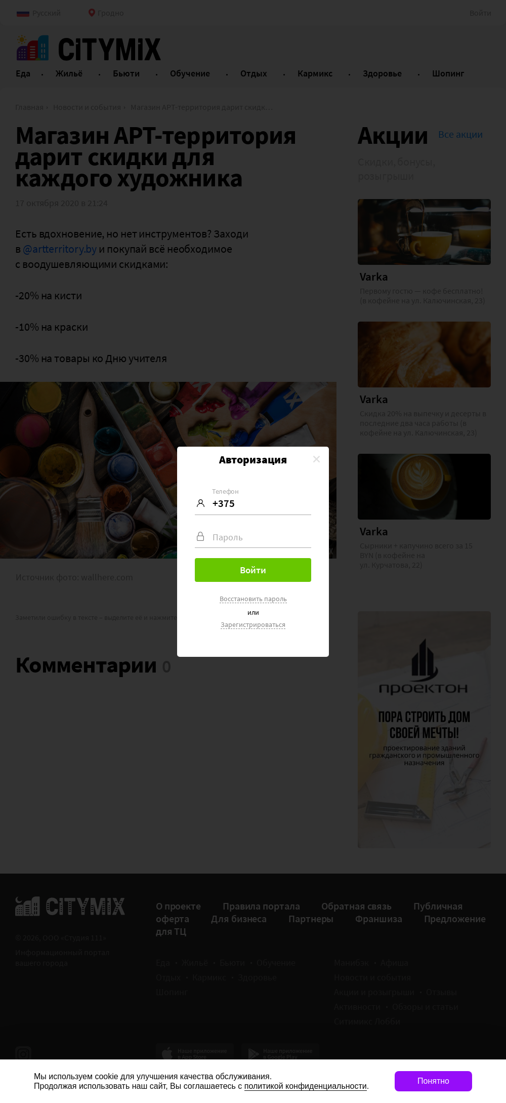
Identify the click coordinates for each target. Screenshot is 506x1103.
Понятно (433, 1081)
